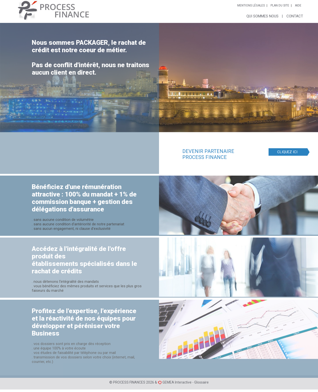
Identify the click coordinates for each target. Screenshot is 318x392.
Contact (294, 16)
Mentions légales (251, 5)
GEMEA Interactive (177, 382)
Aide (298, 5)
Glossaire (201, 382)
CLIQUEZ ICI (287, 152)
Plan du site (280, 5)
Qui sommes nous (262, 16)
